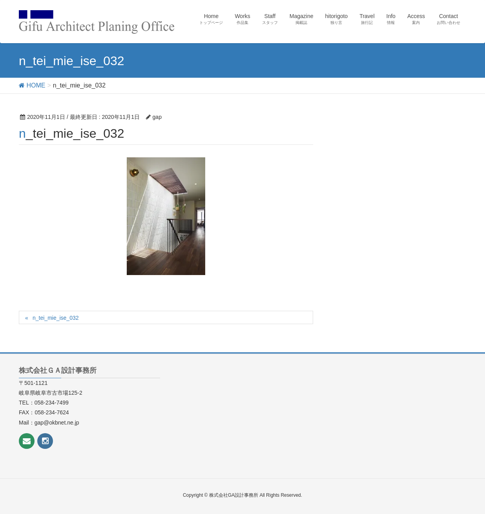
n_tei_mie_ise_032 (56, 318)
